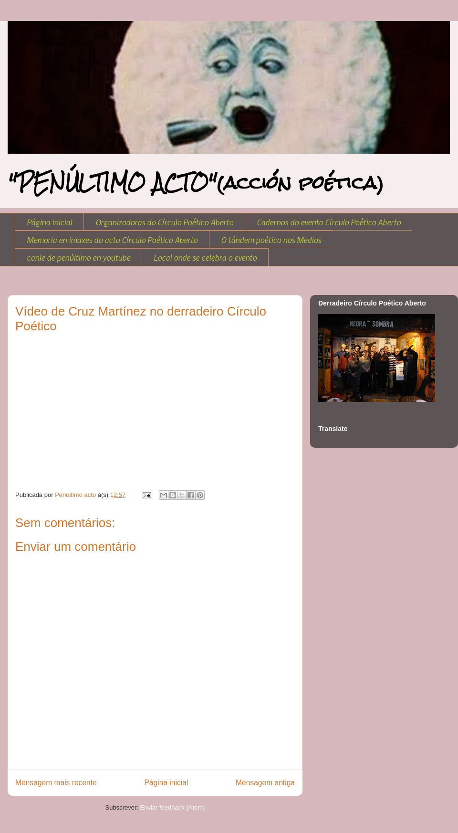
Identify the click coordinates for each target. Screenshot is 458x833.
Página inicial (49, 222)
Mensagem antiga (265, 783)
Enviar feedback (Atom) (172, 807)
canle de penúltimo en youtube (78, 257)
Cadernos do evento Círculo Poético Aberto (329, 222)
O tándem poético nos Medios (271, 239)
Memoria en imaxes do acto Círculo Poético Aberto (112, 239)
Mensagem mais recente (56, 783)
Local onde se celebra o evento (205, 257)
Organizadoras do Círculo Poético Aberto (164, 222)
